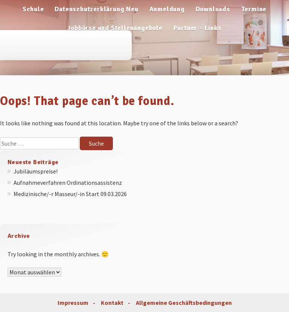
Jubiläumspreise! (36, 171)
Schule (33, 9)
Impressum (73, 302)
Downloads (213, 9)
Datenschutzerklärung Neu (96, 9)
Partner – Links (197, 28)
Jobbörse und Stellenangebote (114, 28)
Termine (254, 9)
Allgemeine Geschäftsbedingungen (184, 302)
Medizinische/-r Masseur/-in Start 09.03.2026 (70, 194)
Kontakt (112, 302)
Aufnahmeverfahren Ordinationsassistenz (68, 182)
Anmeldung (167, 9)
